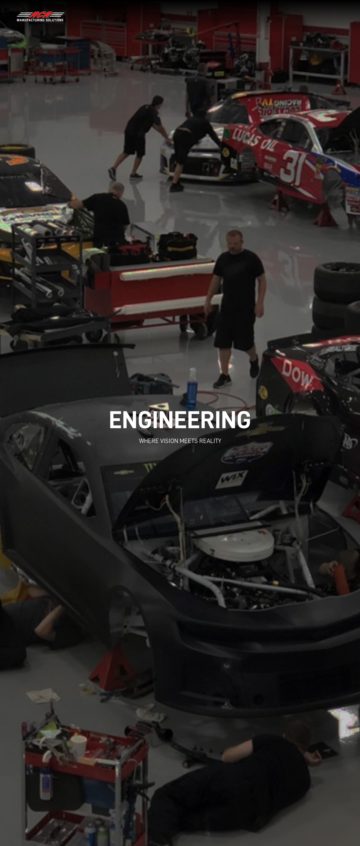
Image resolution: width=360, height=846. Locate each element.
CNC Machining (122, 16)
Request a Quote (318, 16)
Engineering (88, 16)
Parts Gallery (255, 16)
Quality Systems (217, 16)
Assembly (185, 16)
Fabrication (156, 16)
